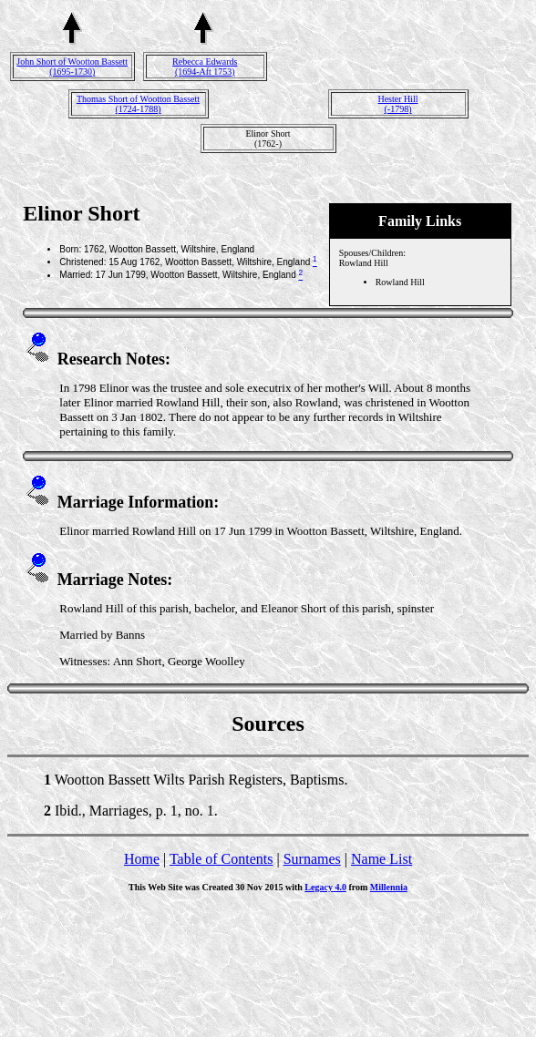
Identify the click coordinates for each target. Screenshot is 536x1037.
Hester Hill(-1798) (397, 104)
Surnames (312, 859)
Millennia (388, 887)
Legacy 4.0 (325, 887)
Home (142, 859)
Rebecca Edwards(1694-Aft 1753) (204, 66)
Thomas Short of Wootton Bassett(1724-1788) (138, 104)
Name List (381, 859)
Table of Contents (221, 859)
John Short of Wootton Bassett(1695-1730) (72, 66)
